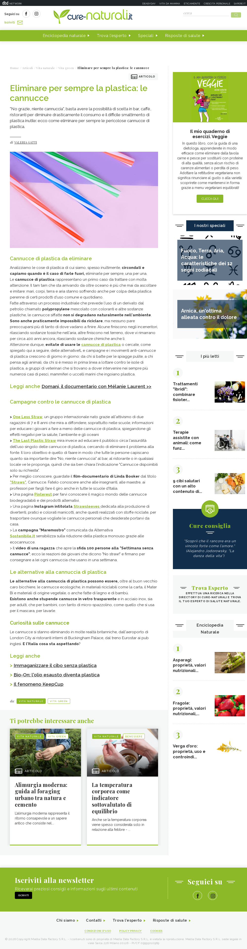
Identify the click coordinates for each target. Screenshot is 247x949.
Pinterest (43, 498)
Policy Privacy (131, 935)
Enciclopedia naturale (64, 34)
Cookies (159, 935)
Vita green (59, 704)
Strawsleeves (87, 510)
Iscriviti (60, 14)
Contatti (92, 925)
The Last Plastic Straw (34, 445)
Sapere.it (240, 3)
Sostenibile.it (22, 540)
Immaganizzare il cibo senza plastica (58, 669)
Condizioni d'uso (96, 935)
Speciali (146, 34)
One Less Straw (27, 421)
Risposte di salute (183, 34)
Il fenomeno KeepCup (40, 688)
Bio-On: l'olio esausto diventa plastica (59, 678)
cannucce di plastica (101, 343)
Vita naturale (31, 704)
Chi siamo (62, 925)
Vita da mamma (169, 3)
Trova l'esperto (112, 34)
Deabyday (149, 3)
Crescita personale (217, 3)
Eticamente (192, 3)
